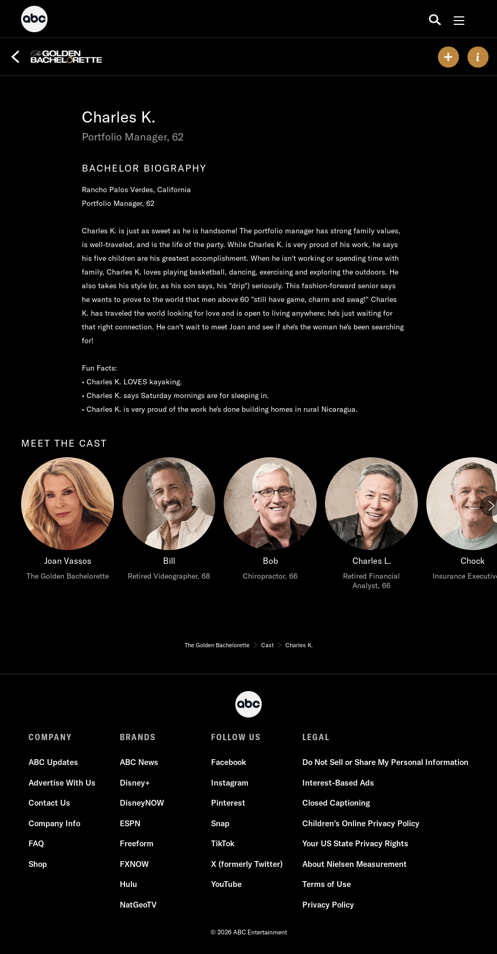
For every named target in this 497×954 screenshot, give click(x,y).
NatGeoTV (138, 905)
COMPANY (50, 737)
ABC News (139, 762)
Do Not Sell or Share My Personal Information (385, 762)
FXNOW (134, 864)
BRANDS (138, 737)
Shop (37, 864)
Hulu (128, 884)
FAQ (36, 843)
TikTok (222, 843)
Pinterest (228, 803)
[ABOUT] (478, 57)
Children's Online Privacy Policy (360, 823)
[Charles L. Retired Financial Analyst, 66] (371, 526)
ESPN (130, 823)
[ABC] (34, 20)
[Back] (15, 57)
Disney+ (135, 783)
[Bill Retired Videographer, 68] (168, 521)
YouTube (226, 884)
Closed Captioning (336, 803)
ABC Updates (53, 762)
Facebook (228, 762)
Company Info (54, 823)
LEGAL (316, 737)
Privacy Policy (328, 905)
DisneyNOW (142, 803)
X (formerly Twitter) (247, 864)
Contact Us (49, 803)
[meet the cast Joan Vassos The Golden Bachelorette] (67, 521)
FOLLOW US (236, 737)
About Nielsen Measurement (354, 864)
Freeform (137, 843)
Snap (220, 823)
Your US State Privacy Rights (355, 843)
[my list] (448, 57)
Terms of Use (326, 884)
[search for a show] (435, 19)
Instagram (229, 783)
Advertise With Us (61, 783)
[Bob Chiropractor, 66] (270, 521)
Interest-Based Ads (338, 783)
